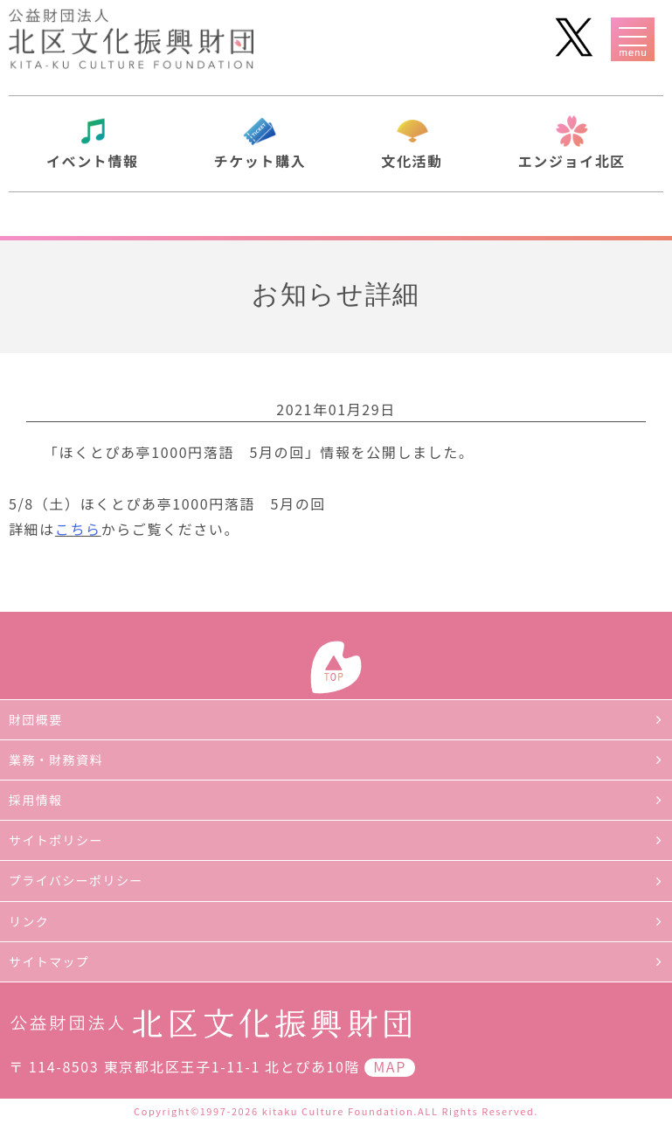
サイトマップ (49, 961)
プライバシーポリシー (76, 880)
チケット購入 (260, 160)
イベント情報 (92, 160)
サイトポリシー (56, 840)
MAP (389, 1066)
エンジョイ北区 (572, 160)
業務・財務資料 (56, 759)
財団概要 (36, 719)
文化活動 (411, 160)
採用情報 (36, 799)
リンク (29, 921)
